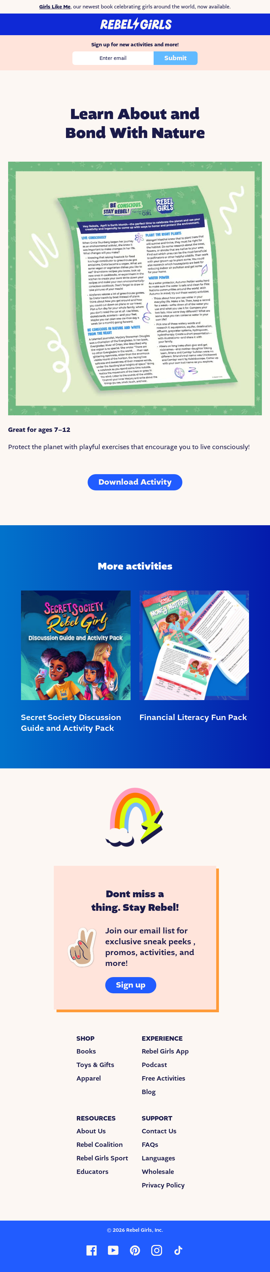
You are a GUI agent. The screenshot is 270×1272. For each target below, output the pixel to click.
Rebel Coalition (99, 1144)
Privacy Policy (163, 1185)
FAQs (150, 1144)
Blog (149, 1092)
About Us (91, 1131)
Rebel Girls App (165, 1051)
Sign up (130, 985)
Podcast (154, 1065)
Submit (175, 58)
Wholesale (158, 1171)
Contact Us (159, 1131)
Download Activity (135, 482)
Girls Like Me (54, 6)
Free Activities (163, 1078)
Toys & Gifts (95, 1065)
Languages (158, 1158)
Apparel (88, 1078)
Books (86, 1051)
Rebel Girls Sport (102, 1158)
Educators (92, 1171)
